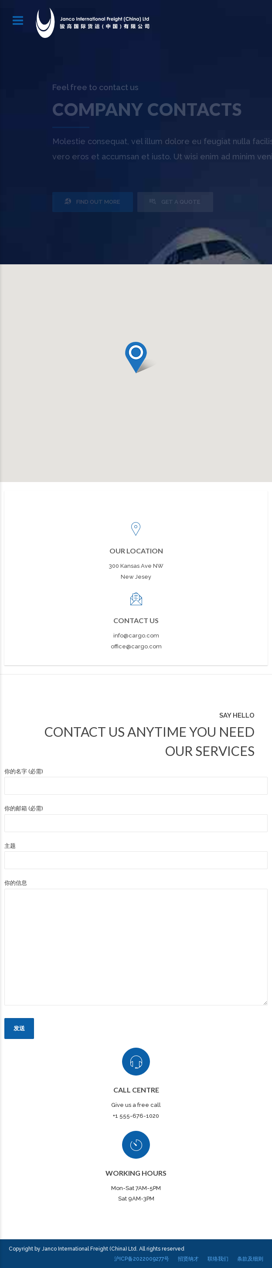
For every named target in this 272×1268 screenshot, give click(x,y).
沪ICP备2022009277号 (141, 1259)
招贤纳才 (188, 1259)
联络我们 (217, 1259)
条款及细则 (250, 1259)
